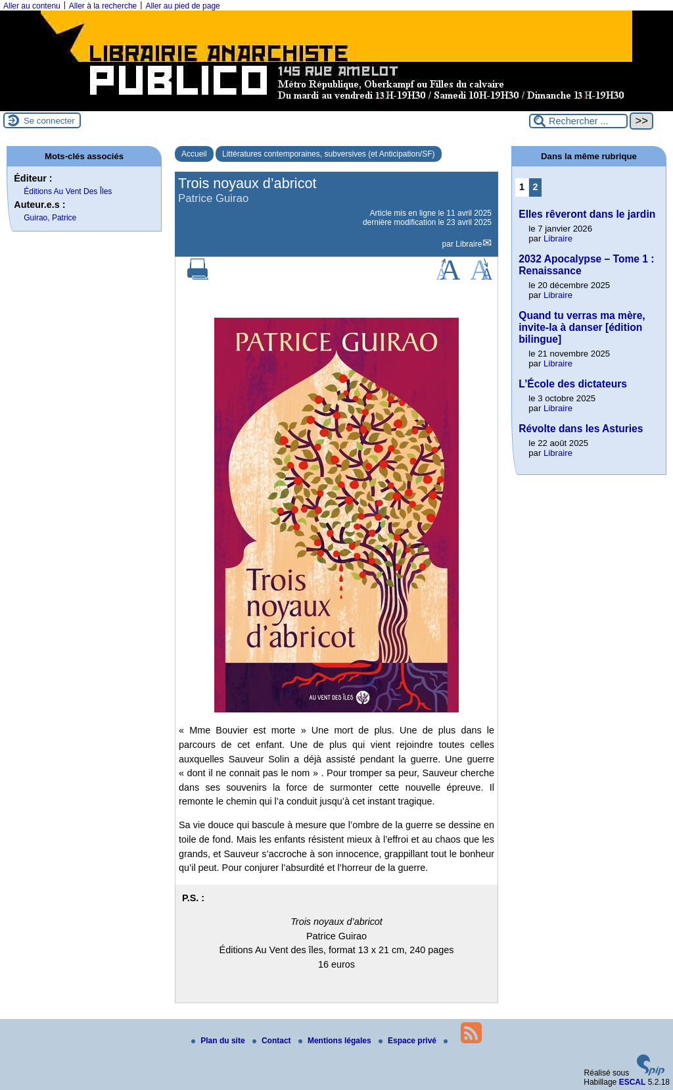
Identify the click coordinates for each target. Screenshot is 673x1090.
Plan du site (219, 1040)
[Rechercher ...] (578, 121)
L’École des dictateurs (573, 383)
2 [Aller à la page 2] (535, 187)
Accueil (194, 154)
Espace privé (408, 1040)
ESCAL (632, 1082)
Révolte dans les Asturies (581, 428)
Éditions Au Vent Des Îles (68, 191)
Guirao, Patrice (50, 217)
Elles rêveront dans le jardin (587, 214)
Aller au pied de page (182, 6)
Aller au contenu (31, 6)
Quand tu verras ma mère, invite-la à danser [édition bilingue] (582, 327)
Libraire (468, 244)
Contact (272, 1040)
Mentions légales (335, 1040)
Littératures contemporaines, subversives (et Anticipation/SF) (328, 154)
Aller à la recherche (103, 6)
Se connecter (49, 121)
